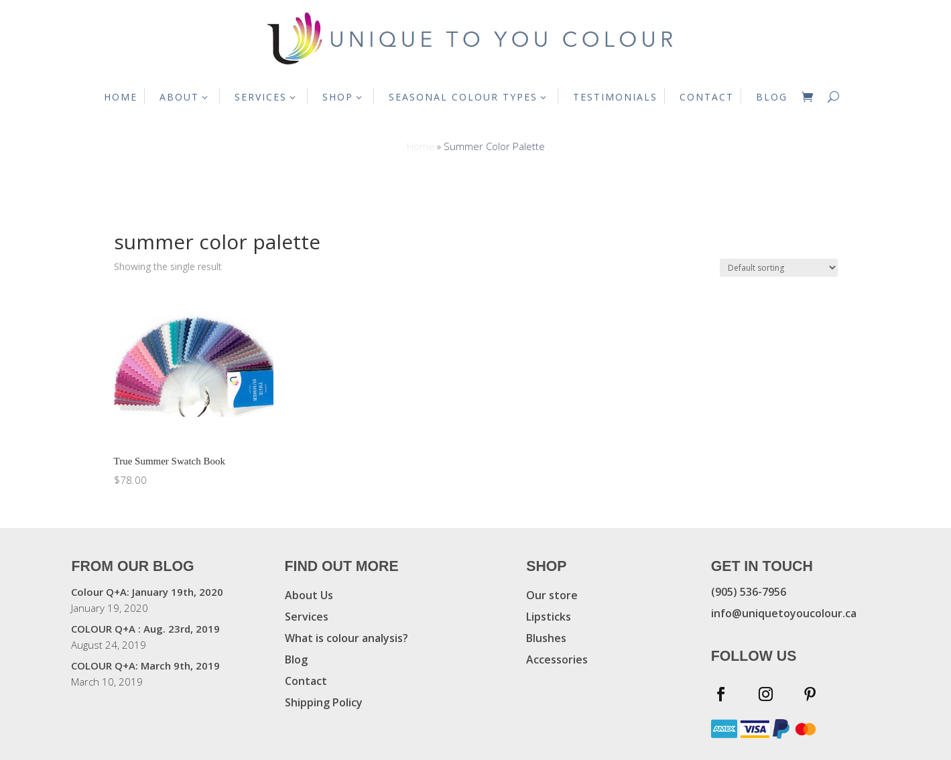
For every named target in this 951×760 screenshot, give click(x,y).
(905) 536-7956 (748, 591)
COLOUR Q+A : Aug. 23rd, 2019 (145, 628)
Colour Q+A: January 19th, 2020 (147, 591)
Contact (306, 681)
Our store (552, 595)
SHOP (337, 96)
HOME (120, 96)
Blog (296, 659)
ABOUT (179, 96)
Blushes (546, 638)
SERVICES (261, 96)
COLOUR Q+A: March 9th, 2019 (145, 665)
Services (306, 616)
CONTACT (707, 96)
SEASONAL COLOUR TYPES (463, 96)
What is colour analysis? (346, 638)
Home (420, 146)
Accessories (557, 659)
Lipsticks (548, 616)
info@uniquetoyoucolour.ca (784, 613)
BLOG (771, 96)
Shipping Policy (324, 702)
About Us (309, 595)
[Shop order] (779, 268)
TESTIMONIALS (615, 96)
